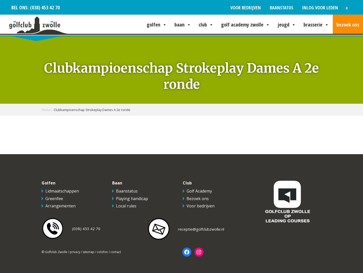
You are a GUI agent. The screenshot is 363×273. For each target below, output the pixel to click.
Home (46, 109)
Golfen (157, 25)
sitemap (88, 252)
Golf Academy (199, 191)
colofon (102, 252)
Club (206, 25)
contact (115, 252)
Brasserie (316, 25)
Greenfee (54, 198)
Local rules (126, 206)
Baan (182, 25)
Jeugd (287, 25)
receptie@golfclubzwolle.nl (201, 229)
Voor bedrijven (245, 7)
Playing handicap (132, 198)
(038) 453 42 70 (44, 7)
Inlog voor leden (320, 7)
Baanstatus (281, 7)
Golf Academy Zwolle (245, 25)
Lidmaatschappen (62, 191)
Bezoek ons (348, 24)
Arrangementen (60, 206)
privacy (75, 252)
